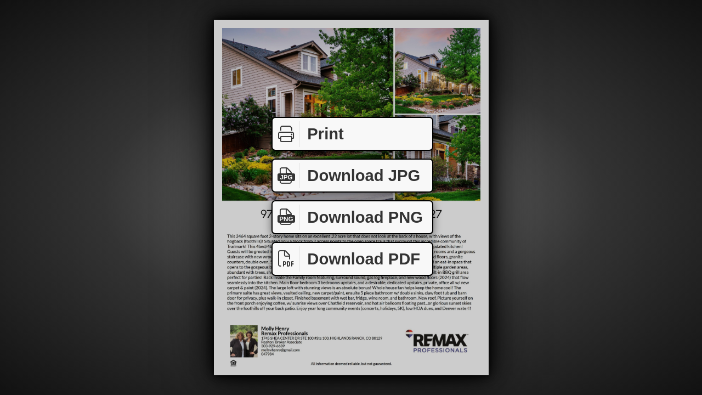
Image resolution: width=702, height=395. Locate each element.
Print (308, 134)
